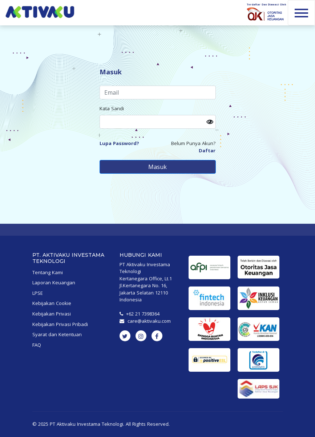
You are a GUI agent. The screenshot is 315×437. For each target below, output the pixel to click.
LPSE (37, 293)
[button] (211, 122)
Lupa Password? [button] (119, 143)
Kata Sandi (112, 108)
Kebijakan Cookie (51, 303)
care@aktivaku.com (149, 321)
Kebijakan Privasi (51, 313)
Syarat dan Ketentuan (57, 334)
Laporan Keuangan (53, 282)
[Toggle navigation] (301, 12)
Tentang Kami (47, 272)
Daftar (207, 150)
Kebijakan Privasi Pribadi (60, 324)
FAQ (36, 345)
